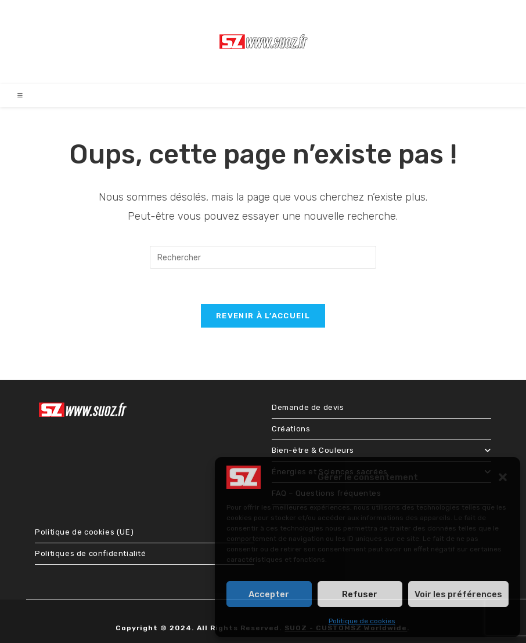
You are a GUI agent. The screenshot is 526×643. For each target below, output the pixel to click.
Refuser (359, 594)
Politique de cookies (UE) (84, 532)
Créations (291, 428)
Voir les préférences (458, 594)
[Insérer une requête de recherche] (263, 257)
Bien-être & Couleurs (381, 450)
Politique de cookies (362, 621)
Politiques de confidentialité (90, 553)
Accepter (268, 594)
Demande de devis (308, 407)
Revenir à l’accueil (263, 315)
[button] (503, 477)
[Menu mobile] (20, 95)
